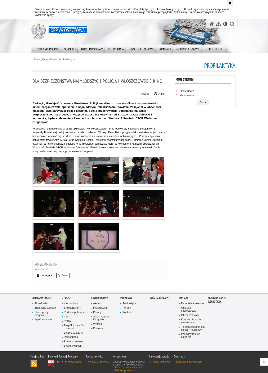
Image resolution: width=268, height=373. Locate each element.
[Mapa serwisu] (218, 23)
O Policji (66, 298)
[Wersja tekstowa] (225, 23)
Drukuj (159, 94)
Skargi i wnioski (73, 346)
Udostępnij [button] (44, 275)
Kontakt (183, 298)
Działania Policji (41, 298)
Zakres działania (73, 333)
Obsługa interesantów (188, 309)
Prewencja (55, 59)
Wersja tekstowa (160, 361)
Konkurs (98, 328)
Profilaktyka (69, 59)
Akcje (96, 303)
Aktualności (41, 303)
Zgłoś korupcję (43, 319)
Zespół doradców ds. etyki (74, 327)
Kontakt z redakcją (98, 361)
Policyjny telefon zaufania (190, 335)
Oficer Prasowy (190, 315)
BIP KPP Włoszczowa (69, 361)
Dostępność (71, 337)
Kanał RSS (34, 363)
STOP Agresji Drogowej (101, 318)
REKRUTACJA (215, 301)
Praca (67, 321)
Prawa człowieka (74, 341)
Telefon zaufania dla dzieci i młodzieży (193, 328)
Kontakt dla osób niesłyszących (191, 321)
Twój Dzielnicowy (160, 298)
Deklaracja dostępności (189, 361)
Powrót (143, 94)
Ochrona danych (217, 298)
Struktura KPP (72, 308)
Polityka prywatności (126, 370)
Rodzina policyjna (74, 312)
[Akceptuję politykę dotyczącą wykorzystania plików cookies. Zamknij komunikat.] (230, 3)
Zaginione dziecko (45, 308)
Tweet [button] (63, 275)
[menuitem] (47, 48)
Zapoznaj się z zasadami (128, 367)
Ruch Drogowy (99, 298)
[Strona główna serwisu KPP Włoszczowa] (211, 23)
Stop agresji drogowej (42, 314)
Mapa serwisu (187, 95)
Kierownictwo (71, 303)
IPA (66, 316)
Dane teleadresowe (192, 303)
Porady (97, 312)
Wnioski (97, 324)
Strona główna (41, 59)
